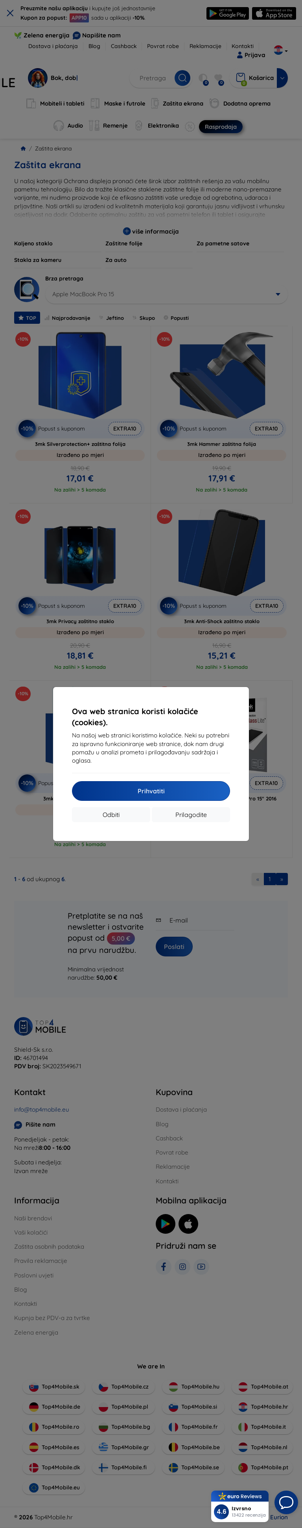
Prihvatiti (151, 791)
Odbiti (111, 815)
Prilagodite (191, 815)
